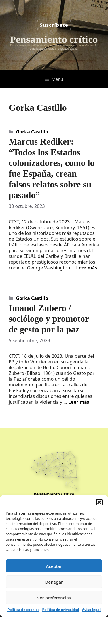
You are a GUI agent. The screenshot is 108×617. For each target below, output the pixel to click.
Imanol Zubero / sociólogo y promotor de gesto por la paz (49, 318)
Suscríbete (54, 25)
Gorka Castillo (32, 132)
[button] (99, 502)
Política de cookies (23, 609)
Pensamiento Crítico (54, 494)
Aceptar (54, 566)
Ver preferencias (54, 598)
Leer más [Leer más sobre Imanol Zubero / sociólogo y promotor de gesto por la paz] (78, 402)
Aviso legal (91, 609)
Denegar (54, 582)
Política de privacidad (60, 609)
